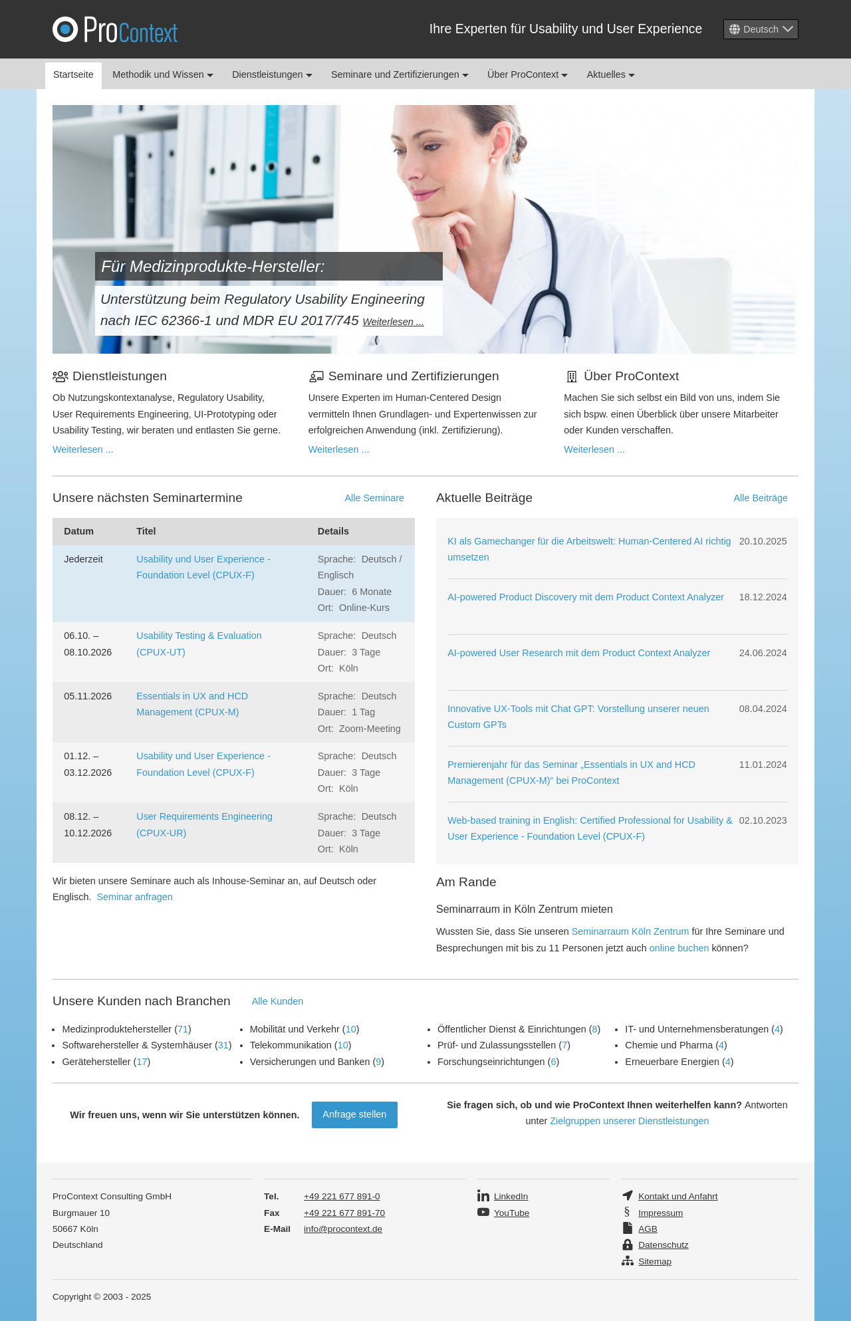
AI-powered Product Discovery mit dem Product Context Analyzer (585, 597)
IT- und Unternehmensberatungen (697, 1029)
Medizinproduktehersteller (117, 1029)
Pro (115, 29)
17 (141, 1061)
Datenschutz (663, 1245)
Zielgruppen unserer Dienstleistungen (629, 1121)
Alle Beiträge (760, 498)
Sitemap (654, 1261)
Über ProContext (527, 74)
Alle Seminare (374, 498)
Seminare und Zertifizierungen (400, 74)
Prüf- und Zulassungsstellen (496, 1045)
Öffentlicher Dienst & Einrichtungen (511, 1029)
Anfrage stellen (354, 1114)
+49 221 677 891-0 (342, 1196)
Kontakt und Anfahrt (677, 1196)
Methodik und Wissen (162, 74)
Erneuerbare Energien (672, 1061)
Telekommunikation (291, 1045)
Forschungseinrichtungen (491, 1061)
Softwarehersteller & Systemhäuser (137, 1045)
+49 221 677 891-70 (344, 1213)
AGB (648, 1229)
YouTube (511, 1213)
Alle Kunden (278, 1001)
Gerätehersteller (96, 1061)
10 (351, 1029)
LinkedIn (511, 1196)
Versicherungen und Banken (310, 1061)
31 (223, 1045)
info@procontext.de (343, 1229)
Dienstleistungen (272, 74)
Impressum (660, 1213)
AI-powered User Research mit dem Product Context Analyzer (578, 653)
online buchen (679, 948)
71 (183, 1029)
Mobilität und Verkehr (295, 1029)
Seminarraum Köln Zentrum (630, 931)
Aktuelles (611, 74)
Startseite (73, 74)
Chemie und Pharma (669, 1045)
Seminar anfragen (134, 897)
